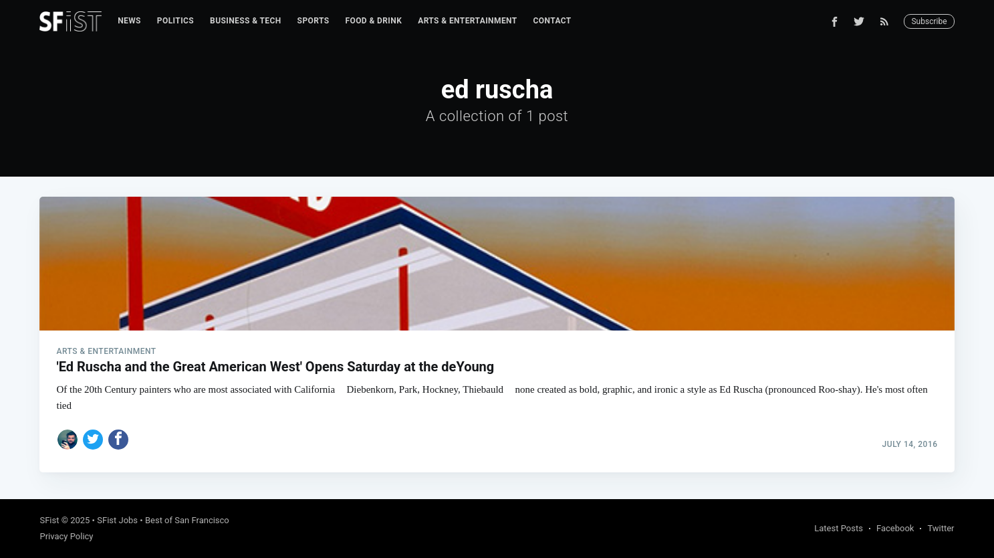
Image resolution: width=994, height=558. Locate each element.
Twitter (940, 528)
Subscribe (929, 21)
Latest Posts (838, 528)
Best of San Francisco (187, 520)
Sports (313, 20)
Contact (552, 20)
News (129, 20)
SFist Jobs (117, 520)
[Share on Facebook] (118, 439)
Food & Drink (373, 20)
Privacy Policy (66, 536)
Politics (175, 20)
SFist (49, 520)
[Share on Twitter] (93, 439)
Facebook (895, 528)
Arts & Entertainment (467, 20)
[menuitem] (129, 21)
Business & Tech (245, 20)
